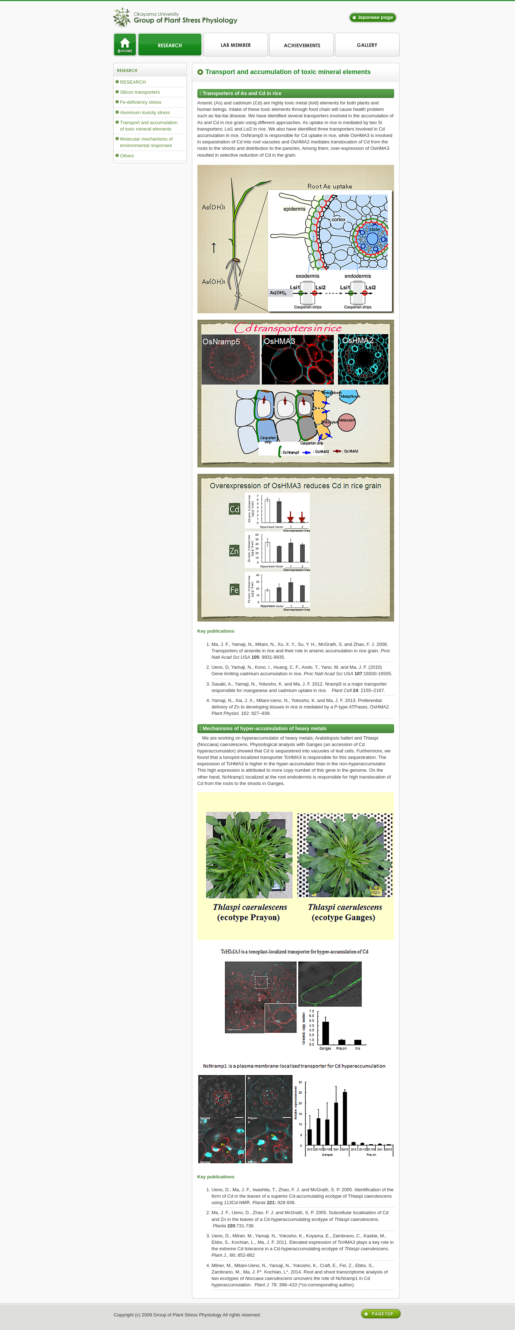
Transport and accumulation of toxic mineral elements (149, 126)
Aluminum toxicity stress (145, 112)
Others (127, 155)
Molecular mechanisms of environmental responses (146, 142)
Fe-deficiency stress (141, 102)
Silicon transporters (140, 92)
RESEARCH (133, 82)
